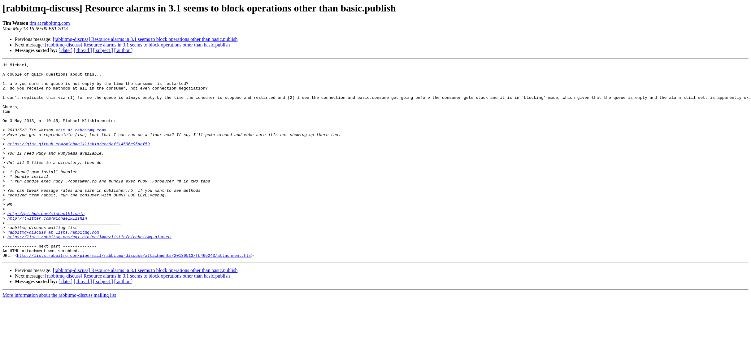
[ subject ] (103, 50)
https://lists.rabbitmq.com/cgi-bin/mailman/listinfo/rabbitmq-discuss (89, 272)
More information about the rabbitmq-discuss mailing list (59, 334)
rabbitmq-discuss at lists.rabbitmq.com (53, 266)
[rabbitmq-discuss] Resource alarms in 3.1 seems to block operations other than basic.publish (145, 39)
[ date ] (65, 50)
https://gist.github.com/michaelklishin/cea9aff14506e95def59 (78, 160)
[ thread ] (83, 50)
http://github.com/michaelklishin (46, 244)
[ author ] (123, 50)
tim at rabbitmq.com (49, 23)
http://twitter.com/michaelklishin (47, 249)
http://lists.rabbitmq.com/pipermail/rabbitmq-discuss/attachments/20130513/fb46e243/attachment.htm (134, 294)
